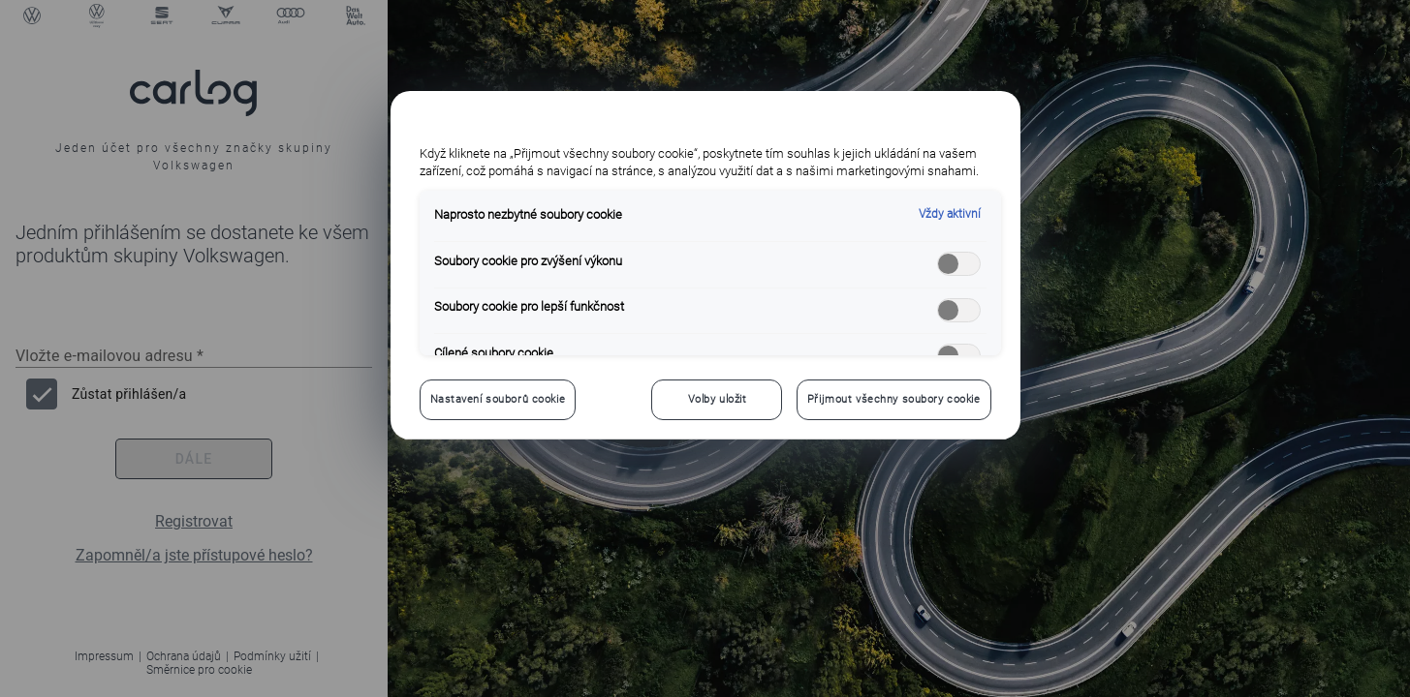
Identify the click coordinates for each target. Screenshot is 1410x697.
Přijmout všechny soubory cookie (894, 399)
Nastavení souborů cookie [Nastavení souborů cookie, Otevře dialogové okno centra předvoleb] (498, 399)
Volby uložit (717, 399)
